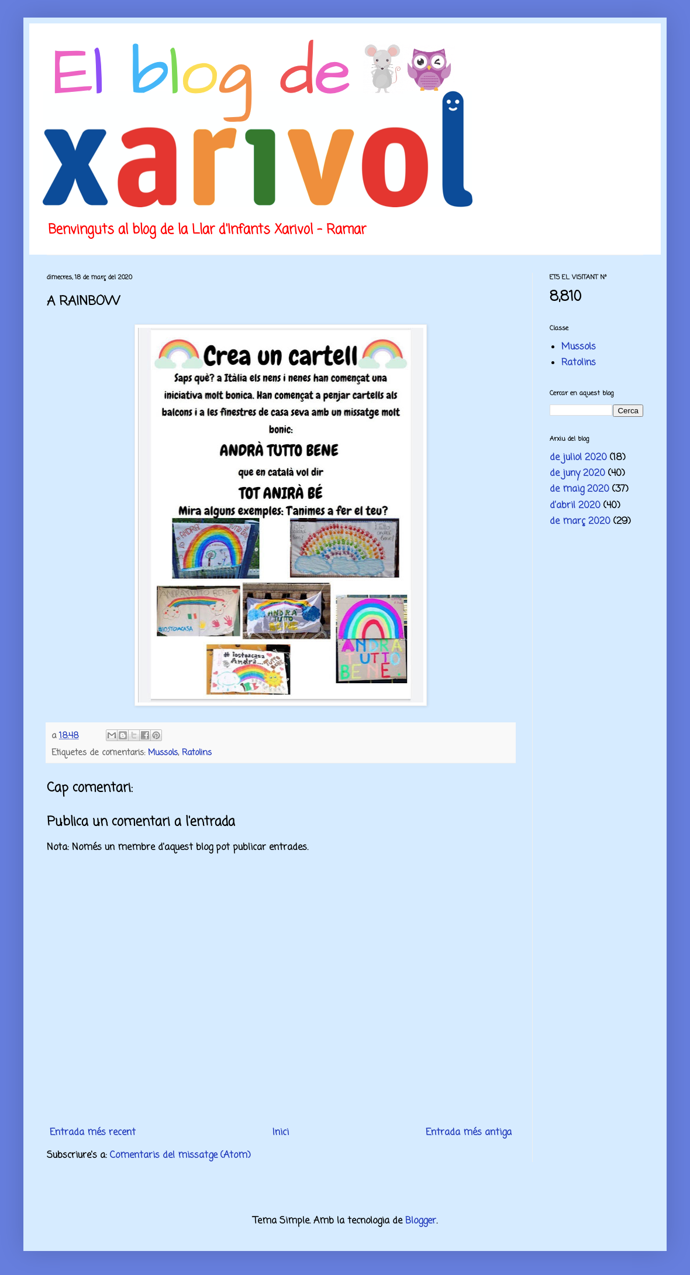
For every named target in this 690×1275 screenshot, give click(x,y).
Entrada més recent (93, 1133)
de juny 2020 (577, 474)
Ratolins (197, 752)
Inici (280, 1133)
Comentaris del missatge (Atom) (180, 1156)
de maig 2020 (579, 489)
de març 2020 (580, 522)
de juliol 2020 (578, 458)
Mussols (163, 752)
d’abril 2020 (575, 506)
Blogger (420, 1221)
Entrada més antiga (469, 1133)
